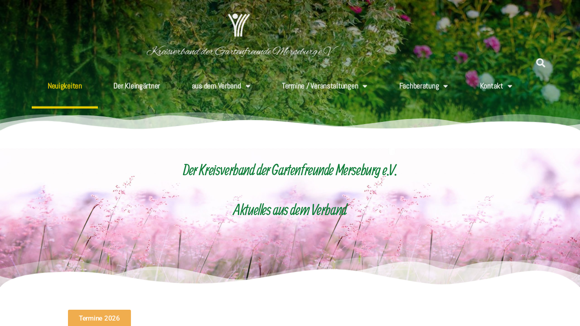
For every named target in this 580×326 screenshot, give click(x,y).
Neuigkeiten (65, 81)
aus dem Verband (221, 81)
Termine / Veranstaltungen (324, 81)
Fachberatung (424, 81)
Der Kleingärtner (136, 81)
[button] (543, 63)
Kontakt (496, 81)
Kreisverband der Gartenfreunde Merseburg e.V (185, 51)
